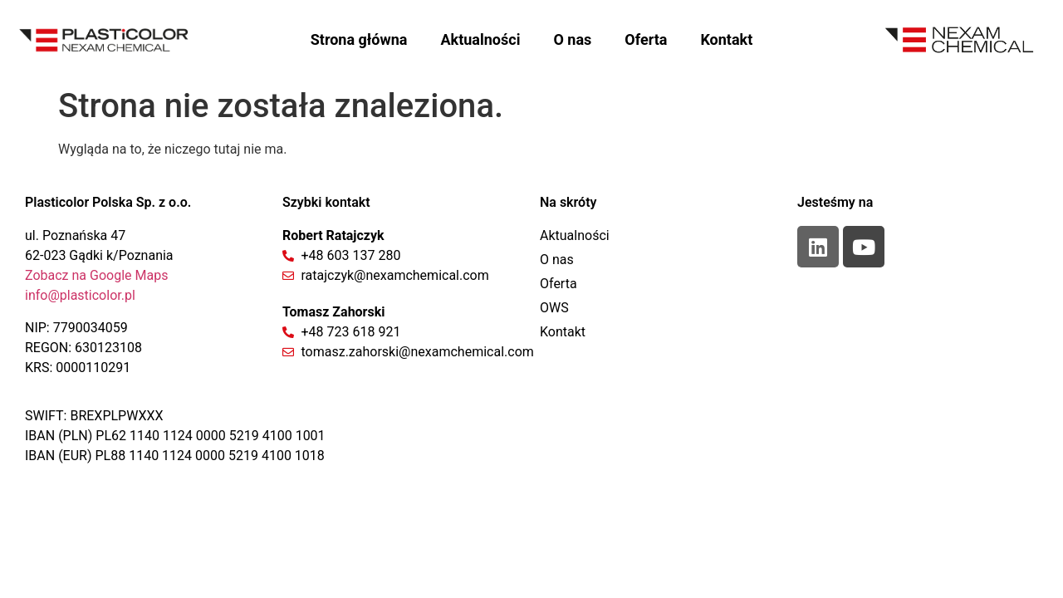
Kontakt (726, 39)
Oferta (646, 39)
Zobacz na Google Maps (96, 275)
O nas (572, 39)
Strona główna (359, 39)
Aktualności (480, 39)
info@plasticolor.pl (80, 295)
